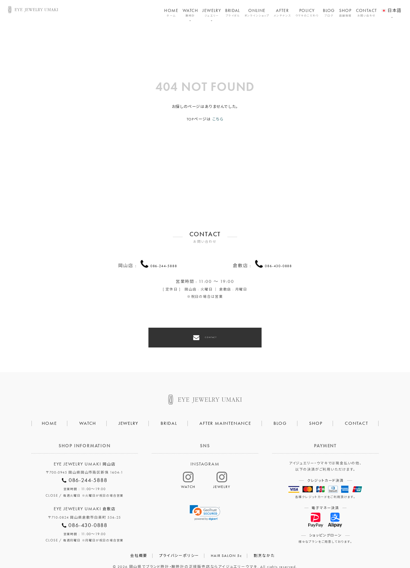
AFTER (282, 13)
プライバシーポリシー (179, 546)
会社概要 (138, 546)
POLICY (307, 13)
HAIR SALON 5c (226, 546)
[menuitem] (392, 7)
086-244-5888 (163, 265)
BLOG (329, 13)
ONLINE (256, 13)
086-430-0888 (278, 265)
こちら (217, 119)
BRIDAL (232, 13)
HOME (171, 13)
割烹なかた (264, 546)
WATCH (190, 13)
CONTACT (366, 13)
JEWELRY (211, 13)
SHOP (345, 13)
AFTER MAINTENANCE (225, 413)
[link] (205, 503)
